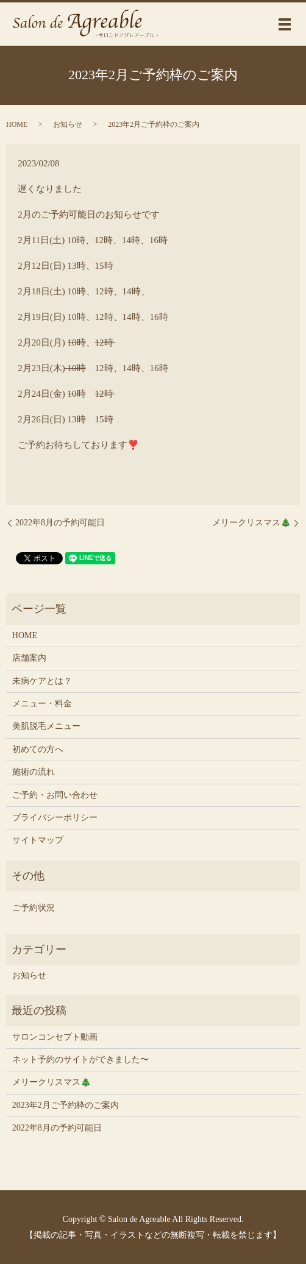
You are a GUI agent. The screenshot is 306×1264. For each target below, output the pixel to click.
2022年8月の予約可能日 (60, 522)
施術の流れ (33, 771)
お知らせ (67, 124)
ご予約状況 (33, 907)
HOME (16, 124)
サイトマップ (37, 840)
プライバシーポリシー (55, 817)
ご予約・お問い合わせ (55, 795)
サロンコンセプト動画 (55, 1037)
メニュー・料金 (42, 703)
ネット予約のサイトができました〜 (80, 1059)
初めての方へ (37, 749)
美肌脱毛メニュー (46, 726)
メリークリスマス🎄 (251, 522)
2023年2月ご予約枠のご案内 (65, 1105)
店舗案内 (29, 657)
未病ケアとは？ (42, 681)
